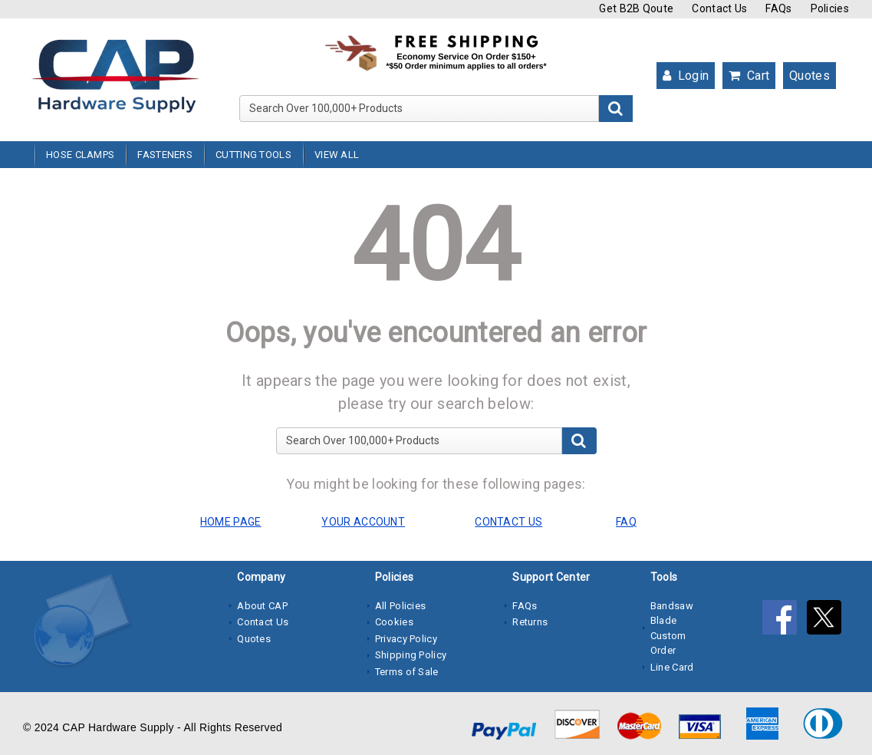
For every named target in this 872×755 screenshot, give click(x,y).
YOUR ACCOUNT (363, 522)
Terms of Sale (407, 672)
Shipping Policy (411, 655)
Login (686, 75)
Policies (830, 8)
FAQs (778, 8)
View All (336, 154)
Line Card (672, 667)
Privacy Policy (406, 639)
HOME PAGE (231, 522)
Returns (530, 622)
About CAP (262, 606)
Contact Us (719, 8)
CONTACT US (508, 522)
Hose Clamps (80, 154)
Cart (749, 75)
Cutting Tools (253, 154)
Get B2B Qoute (636, 8)
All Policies (400, 606)
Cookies (394, 622)
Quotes (809, 75)
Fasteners (164, 154)
